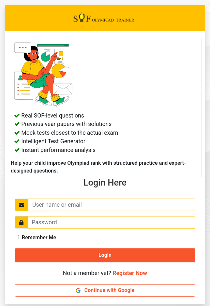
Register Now (129, 273)
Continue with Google (105, 290)
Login (105, 255)
